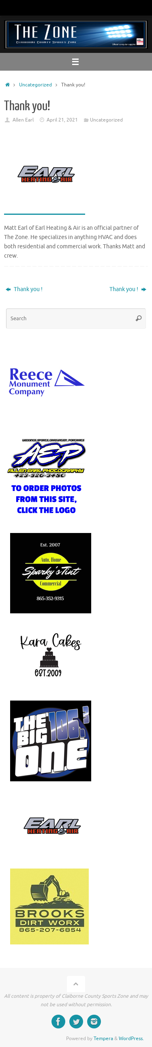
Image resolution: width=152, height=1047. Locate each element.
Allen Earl (23, 120)
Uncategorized (35, 85)
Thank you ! (24, 289)
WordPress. (131, 1038)
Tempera (103, 1038)
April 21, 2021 (62, 120)
